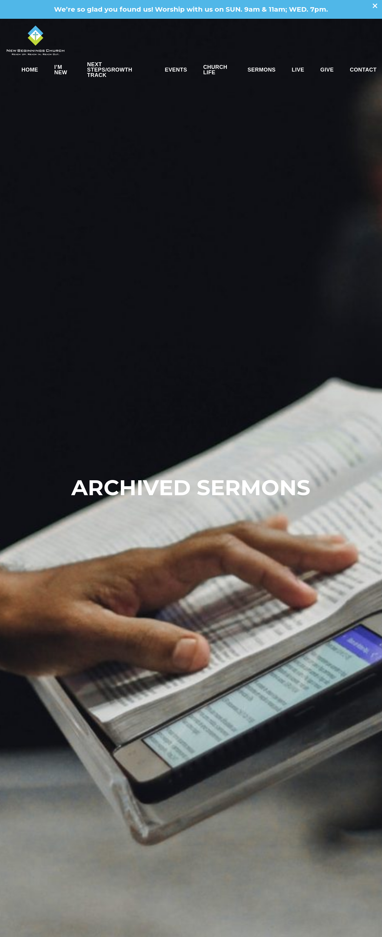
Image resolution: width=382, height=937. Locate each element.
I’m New (60, 69)
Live (298, 70)
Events (176, 70)
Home (29, 70)
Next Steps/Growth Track (109, 70)
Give (327, 70)
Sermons (261, 70)
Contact (363, 70)
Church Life (215, 69)
